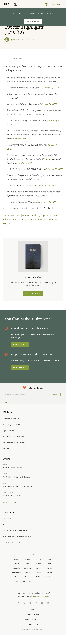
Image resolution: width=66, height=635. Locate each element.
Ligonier (48, 159)
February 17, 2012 (54, 169)
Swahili (49, 572)
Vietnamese (27, 581)
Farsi (49, 559)
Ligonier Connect (50, 215)
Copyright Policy (33, 619)
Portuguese (16, 572)
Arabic (16, 559)
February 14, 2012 (49, 87)
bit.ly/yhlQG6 (19, 138)
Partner (56, 4)
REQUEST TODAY (33, 293)
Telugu (27, 577)
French (16, 563)
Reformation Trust (38, 219)
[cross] (61, 11)
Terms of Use (33, 614)
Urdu (16, 581)
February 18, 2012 (47, 185)
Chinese (39, 559)
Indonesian (16, 568)
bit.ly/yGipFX (25, 163)
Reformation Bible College (15, 219)
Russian (27, 572)
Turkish (38, 577)
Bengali (27, 559)
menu (6, 4)
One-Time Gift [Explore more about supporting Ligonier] (19, 368)
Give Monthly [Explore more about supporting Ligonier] (19, 344)
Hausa (38, 563)
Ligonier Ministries (12, 215)
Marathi (49, 568)
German (27, 563)
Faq (33, 609)
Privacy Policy (33, 624)
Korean (38, 568)
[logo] (15, 4)
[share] (33, 39)
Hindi (49, 563)
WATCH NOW (33, 21)
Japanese (27, 568)
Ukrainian (49, 577)
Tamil (17, 577)
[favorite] (29, 39)
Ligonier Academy (31, 215)
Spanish (38, 572)
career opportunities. (40, 596)
